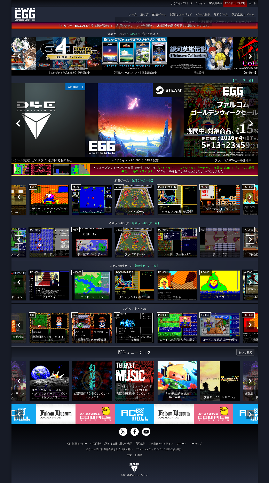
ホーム (132, 14)
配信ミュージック (181, 14)
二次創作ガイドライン (161, 443)
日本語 (138, 455)
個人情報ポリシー (77, 443)
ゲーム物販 (203, 14)
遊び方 (144, 14)
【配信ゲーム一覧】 (142, 180)
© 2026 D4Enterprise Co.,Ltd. (134, 475)
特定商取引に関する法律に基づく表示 (111, 443)
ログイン (200, 3)
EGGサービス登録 (235, 3)
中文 (129, 455)
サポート (181, 443)
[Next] (250, 56)
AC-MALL (131, 34)
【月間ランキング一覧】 (144, 223)
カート (252, 3)
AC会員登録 (215, 3)
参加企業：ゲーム (242, 14)
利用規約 (140, 443)
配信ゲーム (159, 14)
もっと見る (245, 352)
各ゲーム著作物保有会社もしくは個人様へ (109, 449)
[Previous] (19, 56)
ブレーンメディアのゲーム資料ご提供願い (159, 449)
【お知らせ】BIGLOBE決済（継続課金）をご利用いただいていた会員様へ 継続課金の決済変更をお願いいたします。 (134, 25)
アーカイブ (196, 443)
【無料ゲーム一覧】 (146, 265)
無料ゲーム (221, 14)
